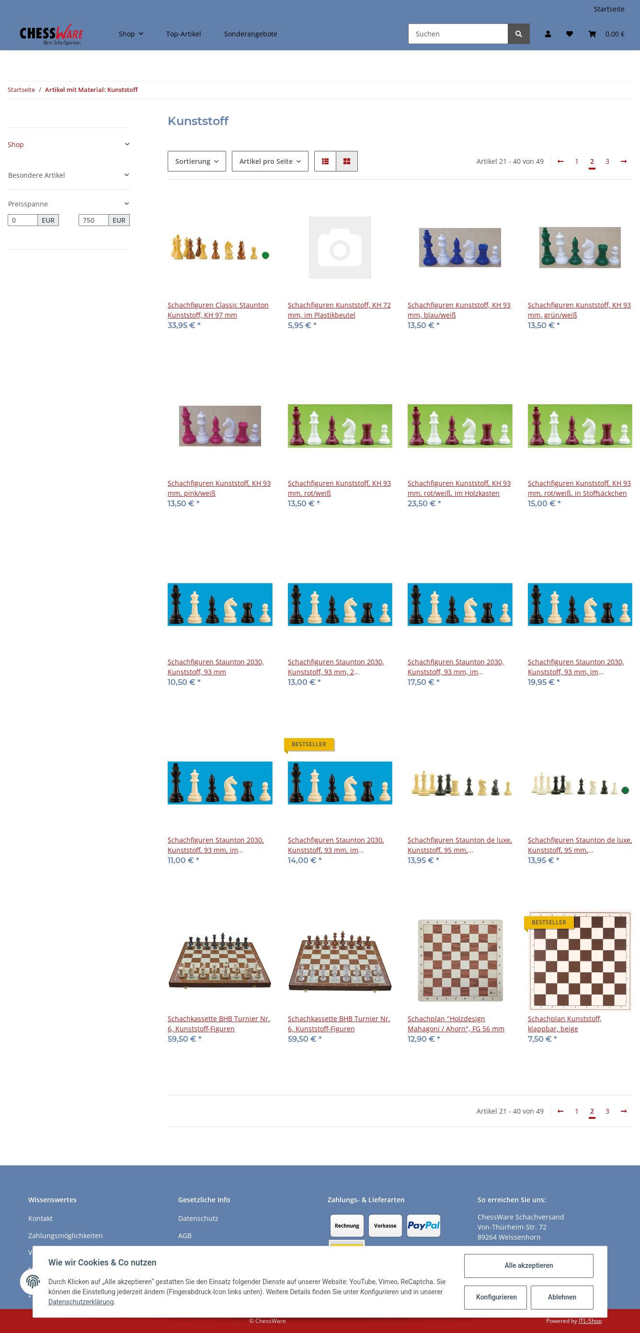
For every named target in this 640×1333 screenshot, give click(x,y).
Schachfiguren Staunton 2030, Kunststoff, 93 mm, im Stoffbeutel (216, 845)
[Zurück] (560, 161)
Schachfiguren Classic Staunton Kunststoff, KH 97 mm (218, 309)
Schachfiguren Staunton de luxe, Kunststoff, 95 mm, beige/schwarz (460, 845)
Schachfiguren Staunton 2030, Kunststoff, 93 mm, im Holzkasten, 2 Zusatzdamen (576, 667)
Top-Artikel (183, 33)
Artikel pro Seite (266, 161)
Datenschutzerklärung (81, 1302)
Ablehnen (562, 1297)
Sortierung (192, 161)
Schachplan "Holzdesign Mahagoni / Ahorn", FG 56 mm (456, 1023)
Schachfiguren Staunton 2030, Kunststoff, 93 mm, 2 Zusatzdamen (336, 667)
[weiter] (623, 161)
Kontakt (40, 1218)
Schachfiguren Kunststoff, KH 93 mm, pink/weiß (219, 488)
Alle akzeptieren (528, 1265)
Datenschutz (198, 1218)
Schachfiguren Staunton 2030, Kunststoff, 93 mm (216, 666)
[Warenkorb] (606, 33)
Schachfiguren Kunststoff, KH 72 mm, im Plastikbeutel (339, 309)
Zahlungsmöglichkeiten (65, 1235)
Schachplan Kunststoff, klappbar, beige (565, 1023)
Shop (16, 144)
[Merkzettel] (570, 33)
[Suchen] (458, 33)
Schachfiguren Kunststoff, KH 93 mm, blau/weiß (459, 309)
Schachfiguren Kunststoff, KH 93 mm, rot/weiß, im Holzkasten (459, 488)
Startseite (609, 8)
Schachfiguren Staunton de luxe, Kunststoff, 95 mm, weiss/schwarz (580, 845)
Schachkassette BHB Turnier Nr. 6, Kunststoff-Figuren (219, 1023)
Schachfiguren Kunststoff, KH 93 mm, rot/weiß (339, 488)
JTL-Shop (590, 1321)
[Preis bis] (94, 220)
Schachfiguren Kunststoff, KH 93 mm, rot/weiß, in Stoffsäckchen (579, 488)
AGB (185, 1235)
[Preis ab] (23, 220)
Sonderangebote (250, 33)
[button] (548, 33)
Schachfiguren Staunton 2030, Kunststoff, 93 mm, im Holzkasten (456, 667)
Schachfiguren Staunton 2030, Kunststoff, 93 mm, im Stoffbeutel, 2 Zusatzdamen (336, 845)
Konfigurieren (496, 1297)
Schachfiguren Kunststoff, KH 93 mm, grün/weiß (579, 309)
